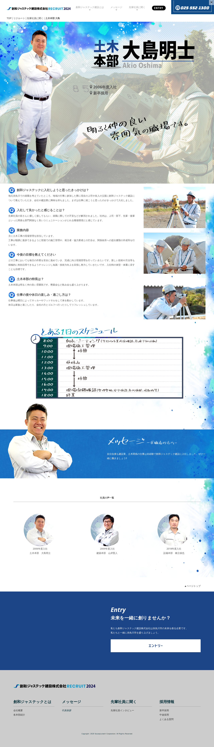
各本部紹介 (19, 714)
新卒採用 (164, 710)
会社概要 (18, 710)
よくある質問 (166, 719)
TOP (9, 18)
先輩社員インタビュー (122, 710)
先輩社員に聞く (35, 18)
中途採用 (164, 714)
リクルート (19, 18)
